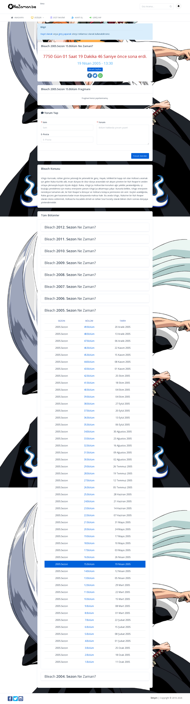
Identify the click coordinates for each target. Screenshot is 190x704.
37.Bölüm (89, 410)
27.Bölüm (89, 480)
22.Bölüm (89, 515)
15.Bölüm (89, 564)
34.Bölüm (89, 431)
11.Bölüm (89, 592)
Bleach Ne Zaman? (70, 227)
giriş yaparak (64, 33)
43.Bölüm (89, 368)
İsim (44, 122)
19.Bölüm (89, 536)
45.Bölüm (89, 354)
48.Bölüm (89, 334)
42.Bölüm (89, 375)
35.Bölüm (89, 424)
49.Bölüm (89, 327)
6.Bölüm (89, 627)
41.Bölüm (89, 382)
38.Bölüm (89, 403)
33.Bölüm (89, 438)
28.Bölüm (89, 473)
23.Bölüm (89, 508)
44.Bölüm (89, 361)
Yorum (101, 122)
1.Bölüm (89, 661)
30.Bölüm (89, 459)
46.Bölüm (89, 347)
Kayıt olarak (46, 33)
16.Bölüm (89, 557)
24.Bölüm (89, 501)
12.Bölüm (89, 585)
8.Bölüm (89, 613)
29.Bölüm (89, 466)
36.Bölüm (89, 417)
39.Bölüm (89, 396)
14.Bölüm (89, 571)
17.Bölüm (89, 550)
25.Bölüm (89, 494)
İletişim (154, 697)
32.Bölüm (89, 445)
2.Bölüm (89, 654)
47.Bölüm (89, 340)
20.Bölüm (89, 529)
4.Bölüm (89, 641)
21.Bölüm (89, 522)
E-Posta (45, 134)
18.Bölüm (89, 543)
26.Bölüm (89, 487)
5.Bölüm (89, 634)
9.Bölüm (89, 606)
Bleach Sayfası (95, 69)
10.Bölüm (89, 599)
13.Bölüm (89, 578)
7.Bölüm (89, 620)
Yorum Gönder (140, 156)
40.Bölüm (89, 389)
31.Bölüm (89, 452)
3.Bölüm (89, 648)
